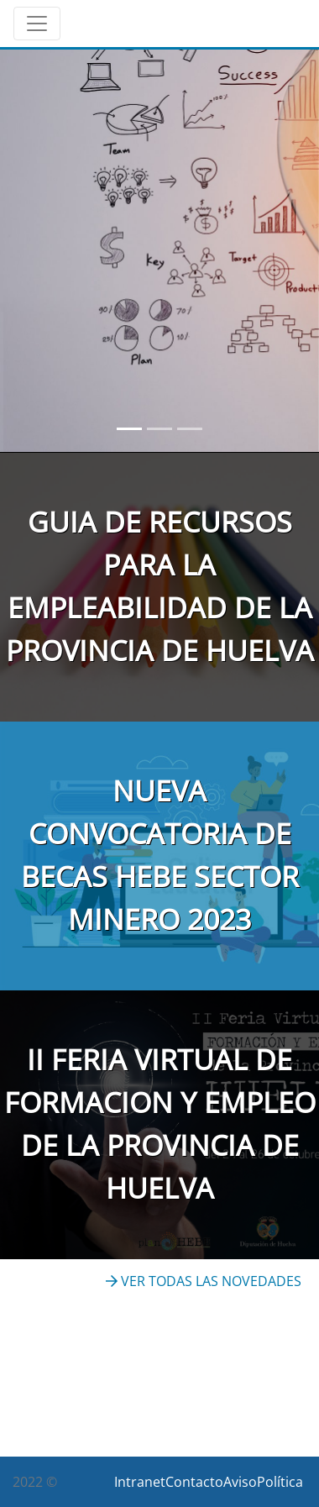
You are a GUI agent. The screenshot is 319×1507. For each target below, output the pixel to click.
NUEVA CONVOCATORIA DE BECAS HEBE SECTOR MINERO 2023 (160, 854)
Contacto (194, 1482)
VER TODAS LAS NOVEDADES (203, 1281)
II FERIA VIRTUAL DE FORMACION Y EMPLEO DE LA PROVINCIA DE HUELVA (160, 1123)
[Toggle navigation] (36, 23)
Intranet (139, 1482)
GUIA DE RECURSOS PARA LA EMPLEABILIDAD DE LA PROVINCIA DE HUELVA (160, 585)
